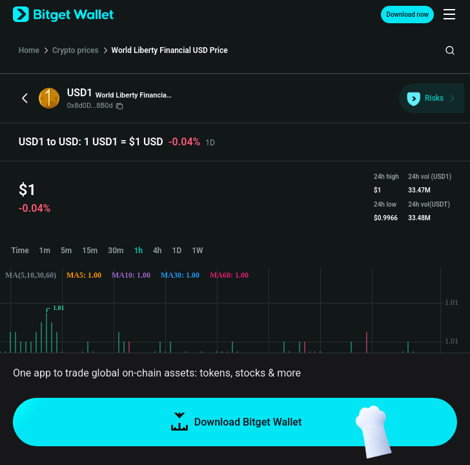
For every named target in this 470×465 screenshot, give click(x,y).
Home (29, 50)
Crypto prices (75, 50)
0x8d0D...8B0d (95, 105)
